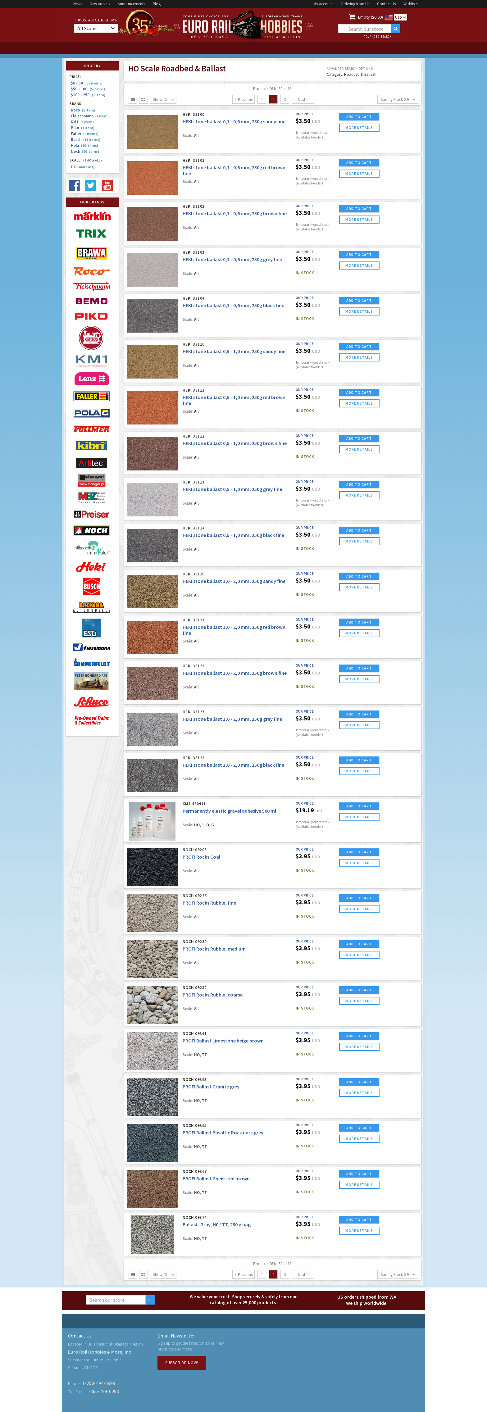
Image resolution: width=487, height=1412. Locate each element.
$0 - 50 (86, 83)
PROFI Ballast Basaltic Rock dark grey (223, 1132)
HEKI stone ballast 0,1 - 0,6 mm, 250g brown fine (235, 213)
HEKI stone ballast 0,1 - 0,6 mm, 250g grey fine (232, 259)
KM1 (82, 122)
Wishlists (410, 4)
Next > (303, 99)
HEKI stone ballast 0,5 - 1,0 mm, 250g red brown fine (234, 400)
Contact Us (386, 4)
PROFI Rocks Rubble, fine (209, 903)
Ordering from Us (355, 4)
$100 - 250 (88, 95)
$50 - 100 (88, 89)
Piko (82, 127)
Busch (85, 139)
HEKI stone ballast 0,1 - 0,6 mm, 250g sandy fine (234, 121)
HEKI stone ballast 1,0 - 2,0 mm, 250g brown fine (235, 673)
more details (359, 127)
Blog (157, 4)
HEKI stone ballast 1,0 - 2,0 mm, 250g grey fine (232, 719)
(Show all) (92, 160)
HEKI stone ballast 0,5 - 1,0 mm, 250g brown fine (235, 443)
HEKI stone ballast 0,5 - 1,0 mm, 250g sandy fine (234, 351)
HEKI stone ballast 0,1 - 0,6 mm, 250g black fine (233, 305)
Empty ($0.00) (370, 17)
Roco (83, 110)
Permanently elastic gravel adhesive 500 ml (229, 811)
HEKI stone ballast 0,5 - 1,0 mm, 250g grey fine (232, 489)
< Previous (244, 99)
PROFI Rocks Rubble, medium (214, 949)
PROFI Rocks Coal (201, 857)
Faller (84, 133)
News (77, 4)
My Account (323, 4)
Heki (84, 145)
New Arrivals (100, 4)
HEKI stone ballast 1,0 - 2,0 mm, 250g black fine (233, 765)
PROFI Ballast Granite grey (211, 1086)
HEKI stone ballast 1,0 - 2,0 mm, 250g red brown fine (234, 630)
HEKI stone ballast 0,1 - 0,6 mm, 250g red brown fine (234, 170)
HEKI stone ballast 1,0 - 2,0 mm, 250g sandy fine (234, 581)
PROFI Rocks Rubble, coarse (213, 995)
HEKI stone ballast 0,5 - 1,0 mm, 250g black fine (233, 535)
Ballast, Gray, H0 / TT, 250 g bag (217, 1224)
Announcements (131, 4)
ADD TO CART (359, 116)
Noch (85, 151)
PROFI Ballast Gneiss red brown (216, 1178)
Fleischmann (90, 116)
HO (82, 167)
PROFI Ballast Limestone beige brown (223, 1040)
